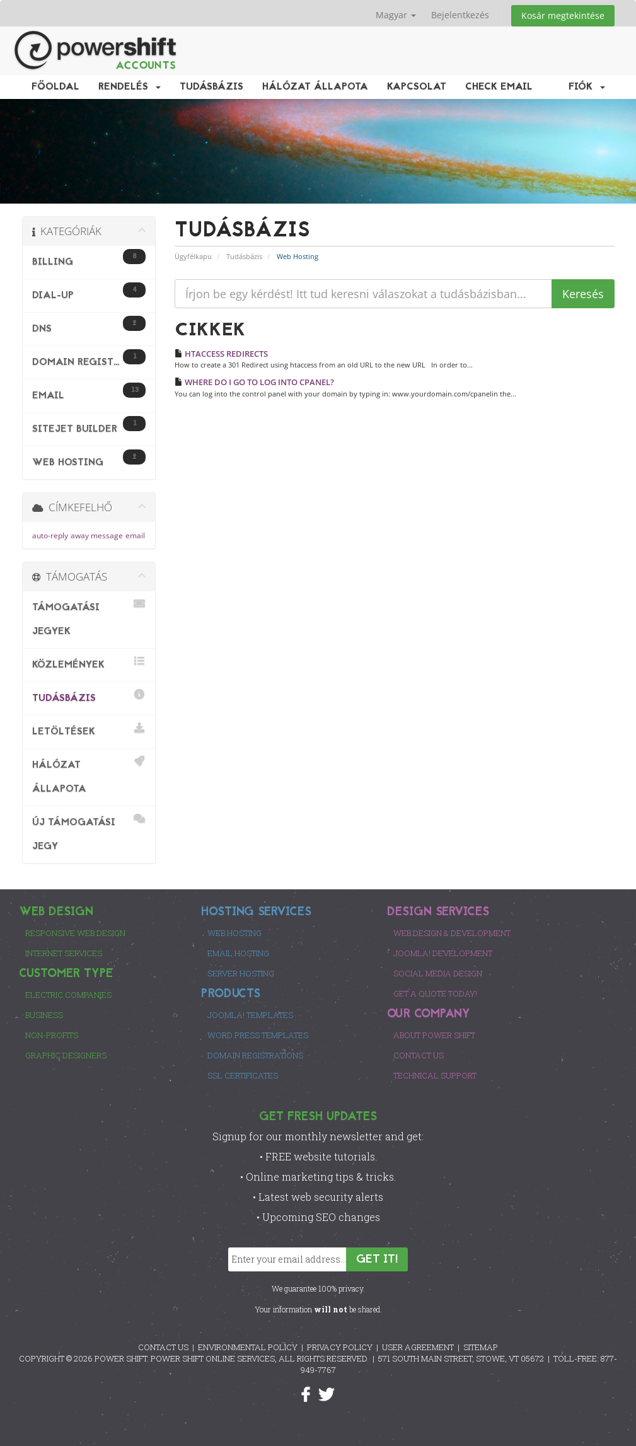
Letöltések (89, 729)
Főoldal (55, 87)
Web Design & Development (452, 933)
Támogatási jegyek (89, 617)
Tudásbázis (211, 87)
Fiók (587, 87)
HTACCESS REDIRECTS (221, 353)
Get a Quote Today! (435, 993)
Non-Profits (51, 1035)
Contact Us (418, 1055)
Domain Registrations (255, 1055)
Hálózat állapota (315, 87)
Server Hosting (240, 973)
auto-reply (50, 535)
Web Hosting (234, 933)
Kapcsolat (416, 87)
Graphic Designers (66, 1055)
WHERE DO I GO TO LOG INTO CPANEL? (254, 382)
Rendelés (129, 87)
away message (97, 535)
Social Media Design (437, 973)
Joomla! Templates (250, 1015)
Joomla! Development (442, 953)
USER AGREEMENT (418, 1347)
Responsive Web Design (75, 933)
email (135, 535)
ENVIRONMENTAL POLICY (248, 1347)
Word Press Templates (257, 1035)
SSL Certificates (242, 1075)
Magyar (396, 15)
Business (44, 1015)
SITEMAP (480, 1347)
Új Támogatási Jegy (89, 832)
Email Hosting (238, 953)
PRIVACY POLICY (340, 1347)
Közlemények (89, 663)
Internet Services (63, 953)
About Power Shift (434, 1035)
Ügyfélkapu (193, 256)
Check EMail (499, 87)
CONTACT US (163, 1347)
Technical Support (435, 1075)
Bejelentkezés (460, 15)
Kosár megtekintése (562, 15)
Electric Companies (68, 994)
